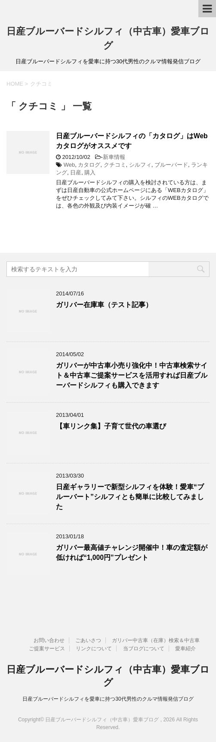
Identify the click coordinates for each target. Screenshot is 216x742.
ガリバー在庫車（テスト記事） (104, 304)
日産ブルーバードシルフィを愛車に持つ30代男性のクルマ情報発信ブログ (107, 699)
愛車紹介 (185, 649)
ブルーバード (171, 164)
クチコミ (115, 164)
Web (69, 164)
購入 (90, 172)
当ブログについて (143, 649)
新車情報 (114, 157)
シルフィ (140, 164)
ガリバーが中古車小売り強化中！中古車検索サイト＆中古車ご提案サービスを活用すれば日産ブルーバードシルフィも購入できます (131, 375)
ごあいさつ (88, 640)
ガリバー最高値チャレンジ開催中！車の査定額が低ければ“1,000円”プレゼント (131, 552)
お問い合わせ (49, 640)
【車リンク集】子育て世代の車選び (111, 426)
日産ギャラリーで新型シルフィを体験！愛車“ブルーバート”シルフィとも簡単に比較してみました (130, 497)
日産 (75, 172)
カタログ (89, 164)
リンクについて (94, 649)
